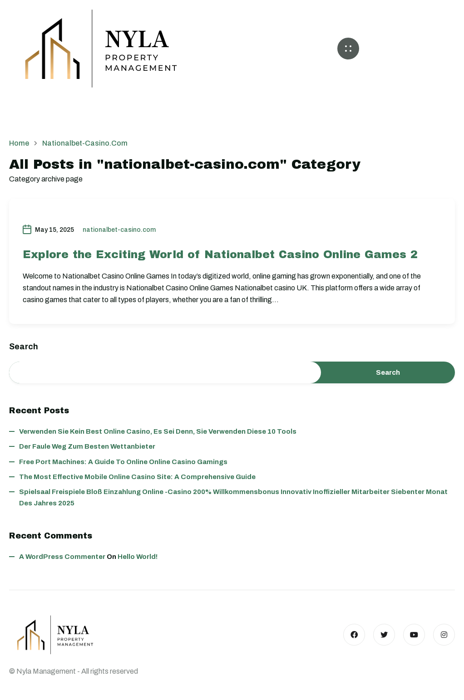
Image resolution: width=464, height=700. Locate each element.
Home (19, 143)
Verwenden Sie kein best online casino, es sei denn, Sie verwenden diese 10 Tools (157, 431)
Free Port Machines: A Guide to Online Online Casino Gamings (123, 461)
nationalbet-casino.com (119, 229)
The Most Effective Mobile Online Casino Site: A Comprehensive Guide (137, 476)
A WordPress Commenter (62, 556)
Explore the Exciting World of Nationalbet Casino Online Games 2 (220, 254)
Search (23, 346)
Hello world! (138, 556)
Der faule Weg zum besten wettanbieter (87, 446)
